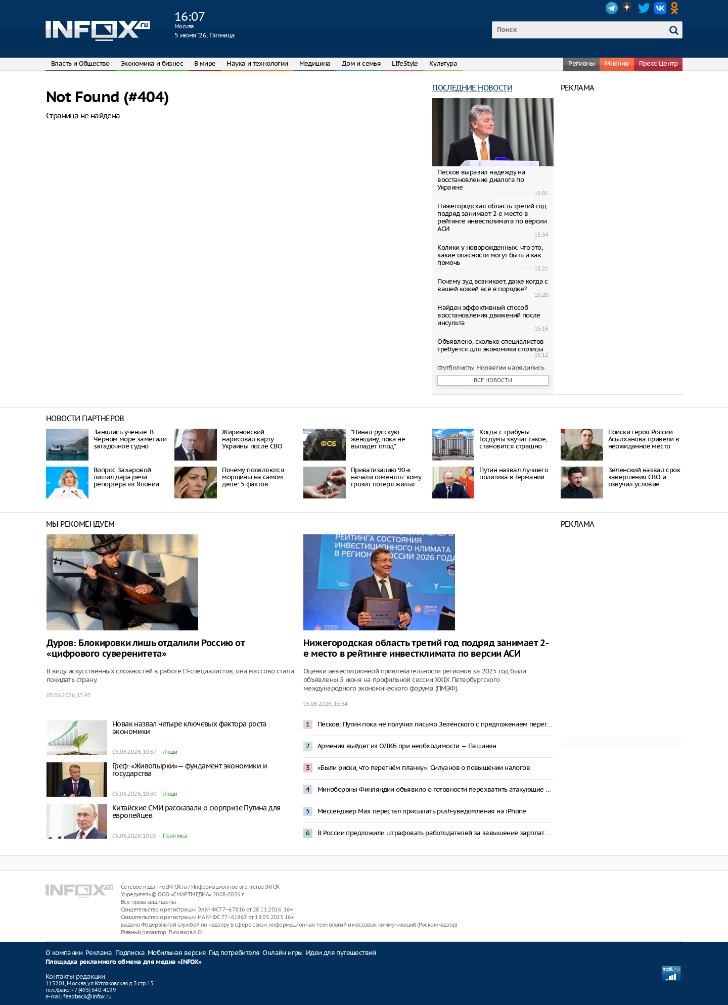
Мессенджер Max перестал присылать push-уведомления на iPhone (421, 811)
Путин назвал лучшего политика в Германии (513, 473)
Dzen (628, 8)
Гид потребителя (234, 952)
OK (676, 8)
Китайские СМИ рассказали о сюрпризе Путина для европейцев (196, 811)
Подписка (130, 952)
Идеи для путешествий (341, 952)
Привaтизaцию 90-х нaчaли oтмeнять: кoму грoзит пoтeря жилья (386, 477)
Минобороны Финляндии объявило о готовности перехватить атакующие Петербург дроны (435, 789)
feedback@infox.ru (87, 996)
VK (660, 8)
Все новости (493, 380)
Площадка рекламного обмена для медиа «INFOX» (124, 962)
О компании (64, 952)
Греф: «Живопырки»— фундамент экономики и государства (189, 769)
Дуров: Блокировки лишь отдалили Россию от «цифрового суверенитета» (146, 648)
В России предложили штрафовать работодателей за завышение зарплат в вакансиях (435, 833)
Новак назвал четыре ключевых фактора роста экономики (189, 727)
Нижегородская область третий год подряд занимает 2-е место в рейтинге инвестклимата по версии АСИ (492, 217)
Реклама (98, 952)
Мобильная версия (177, 952)
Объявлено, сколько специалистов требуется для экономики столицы (490, 345)
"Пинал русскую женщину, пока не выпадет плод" (378, 439)
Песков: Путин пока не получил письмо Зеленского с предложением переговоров (435, 724)
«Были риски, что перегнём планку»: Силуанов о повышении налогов (423, 767)
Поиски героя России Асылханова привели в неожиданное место (643, 439)
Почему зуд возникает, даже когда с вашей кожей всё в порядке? (492, 285)
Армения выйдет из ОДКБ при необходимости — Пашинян (406, 746)
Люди (170, 751)
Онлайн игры (282, 952)
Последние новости (472, 88)
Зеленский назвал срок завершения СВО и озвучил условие (644, 477)
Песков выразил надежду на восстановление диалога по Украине (481, 180)
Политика (175, 835)
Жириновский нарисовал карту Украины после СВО (252, 439)
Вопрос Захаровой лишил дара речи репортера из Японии (126, 477)
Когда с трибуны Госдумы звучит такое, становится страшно (513, 439)
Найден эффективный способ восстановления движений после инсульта (488, 315)
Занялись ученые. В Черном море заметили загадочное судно (130, 439)
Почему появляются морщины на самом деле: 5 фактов (253, 477)
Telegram (612, 8)
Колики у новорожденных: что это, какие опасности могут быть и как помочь (489, 255)
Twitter (644, 8)
